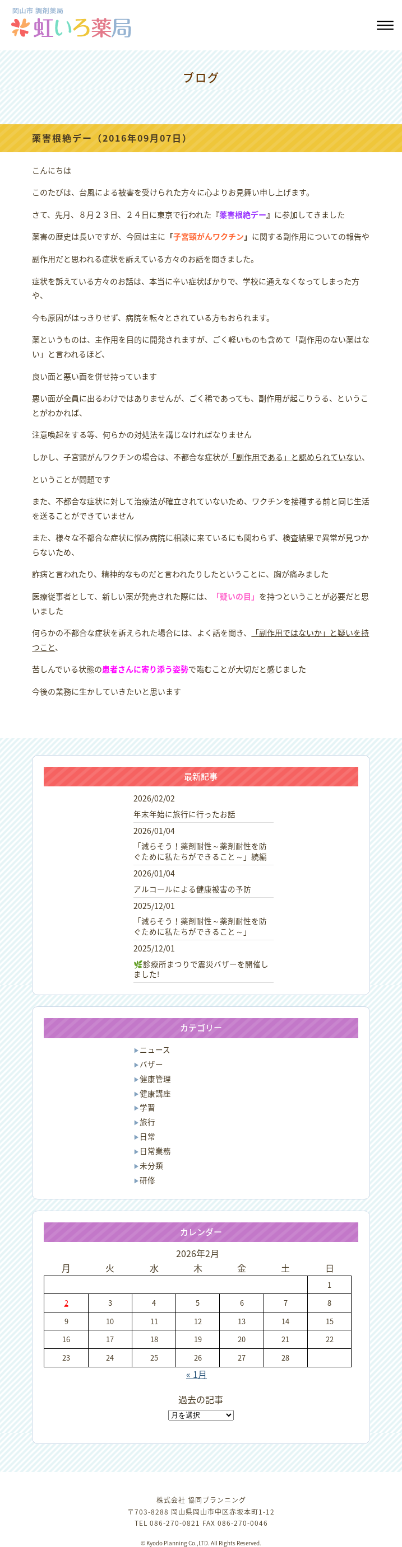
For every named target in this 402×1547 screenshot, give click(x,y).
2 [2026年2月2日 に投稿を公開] (66, 1302)
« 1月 (196, 1374)
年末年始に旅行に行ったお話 (184, 813)
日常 (147, 1136)
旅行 (147, 1121)
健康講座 (155, 1093)
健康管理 (155, 1078)
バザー (151, 1064)
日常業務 (155, 1150)
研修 (147, 1179)
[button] (383, 26)
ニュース (155, 1049)
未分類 (151, 1165)
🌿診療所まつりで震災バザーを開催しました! (201, 969)
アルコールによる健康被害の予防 (192, 888)
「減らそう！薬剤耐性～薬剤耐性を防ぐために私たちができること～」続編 (200, 851)
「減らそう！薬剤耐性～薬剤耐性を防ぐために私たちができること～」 (200, 926)
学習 (147, 1107)
